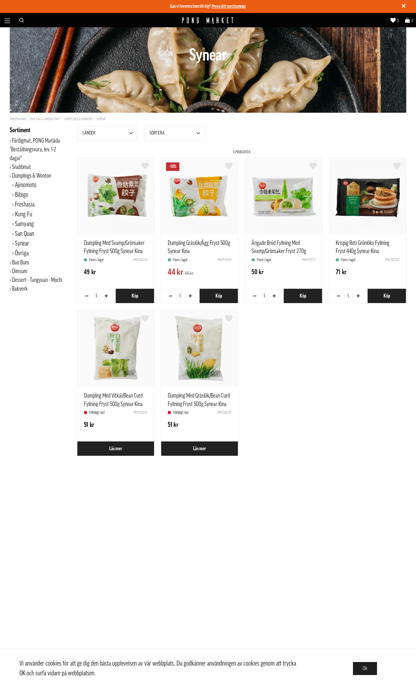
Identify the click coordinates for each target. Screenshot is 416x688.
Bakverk (20, 289)
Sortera (176, 133)
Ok (365, 668)
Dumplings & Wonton (78, 119)
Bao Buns (20, 262)
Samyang (24, 224)
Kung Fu (23, 214)
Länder (109, 133)
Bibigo (21, 195)
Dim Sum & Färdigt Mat (45, 119)
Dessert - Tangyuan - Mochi (37, 280)
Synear (101, 119)
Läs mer (115, 448)
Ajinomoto (25, 185)
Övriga (22, 253)
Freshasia (24, 204)
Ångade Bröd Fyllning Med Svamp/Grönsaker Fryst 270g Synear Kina (279, 251)
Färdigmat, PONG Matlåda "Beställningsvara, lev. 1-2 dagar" (35, 149)
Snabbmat (21, 167)
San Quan (24, 234)
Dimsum (19, 271)
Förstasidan (18, 119)
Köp (135, 296)
